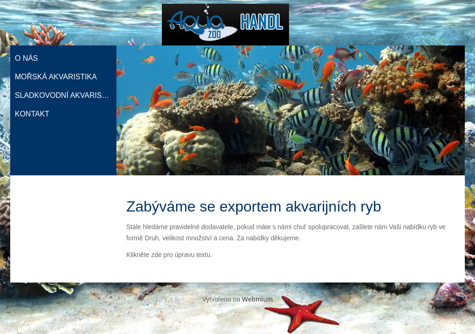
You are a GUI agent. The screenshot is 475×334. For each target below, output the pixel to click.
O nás (26, 58)
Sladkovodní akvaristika (65, 95)
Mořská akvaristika (56, 77)
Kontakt (32, 114)
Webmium (257, 299)
